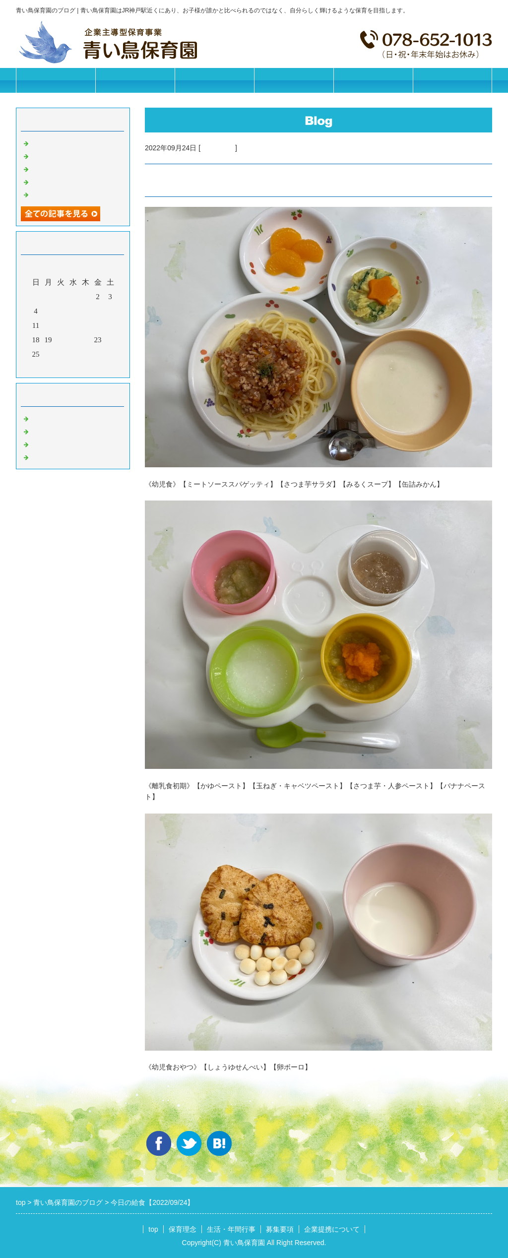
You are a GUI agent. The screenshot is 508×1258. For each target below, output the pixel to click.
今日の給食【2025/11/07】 (74, 194)
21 (73, 340)
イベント (46, 456)
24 (110, 340)
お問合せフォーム (452, 80)
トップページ (55, 80)
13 (60, 325)
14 (73, 325)
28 (73, 354)
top (153, 1229)
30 (98, 354)
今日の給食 (217, 148)
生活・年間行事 (214, 80)
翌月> (91, 368)
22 (85, 340)
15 (85, 325)
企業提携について (373, 80)
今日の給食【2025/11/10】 (74, 168)
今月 (72, 368)
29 (85, 354)
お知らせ (46, 418)
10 (110, 311)
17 (110, 325)
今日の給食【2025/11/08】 (74, 181)
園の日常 (46, 431)
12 (48, 325)
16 (98, 325)
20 (60, 340)
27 (60, 354)
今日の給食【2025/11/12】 (74, 142)
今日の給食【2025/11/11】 (73, 155)
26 (48, 354)
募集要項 (294, 80)
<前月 (54, 368)
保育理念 (135, 80)
